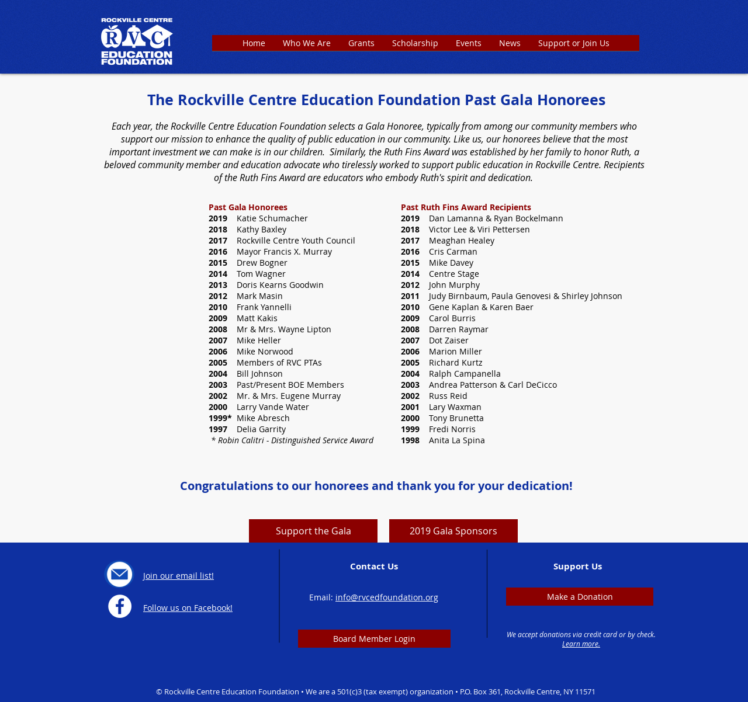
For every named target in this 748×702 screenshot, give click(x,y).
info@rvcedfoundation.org (386, 597)
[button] (361, 46)
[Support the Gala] (313, 531)
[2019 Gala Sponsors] (453, 531)
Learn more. (581, 643)
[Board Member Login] (374, 639)
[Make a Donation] (579, 597)
